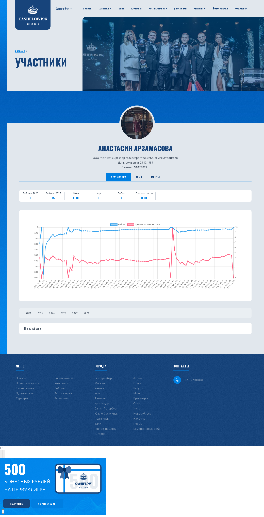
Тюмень (100, 399)
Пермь (137, 425)
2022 (80, 314)
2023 (67, 314)
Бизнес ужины (25, 389)
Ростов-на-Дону (105, 430)
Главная (20, 51)
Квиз (121, 8)
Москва (100, 384)
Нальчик (139, 419)
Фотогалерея (220, 8)
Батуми (138, 389)
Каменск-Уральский (146, 430)
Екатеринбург (62, 8)
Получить (18, 505)
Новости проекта (27, 384)
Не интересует (53, 505)
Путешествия (25, 394)
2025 (41, 314)
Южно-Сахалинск (106, 414)
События (103, 8)
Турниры (136, 8)
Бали (98, 425)
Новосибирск (142, 414)
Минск (137, 394)
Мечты (161, 178)
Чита (136, 409)
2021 (93, 314)
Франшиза (241, 8)
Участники (180, 8)
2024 (54, 314)
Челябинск (102, 419)
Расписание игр (158, 8)
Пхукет (138, 384)
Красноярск (140, 399)
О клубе (86, 8)
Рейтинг (198, 8)
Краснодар (102, 404)
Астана (137, 379)
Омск (136, 404)
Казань (99, 389)
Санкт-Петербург (106, 409)
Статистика (113, 178)
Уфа (97, 394)
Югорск (100, 435)
